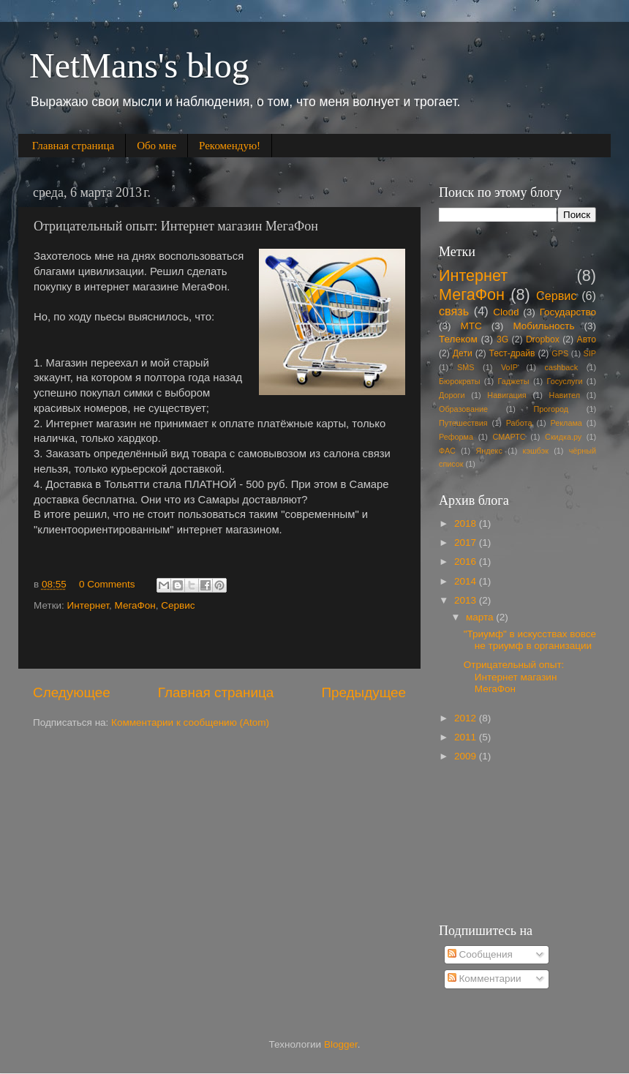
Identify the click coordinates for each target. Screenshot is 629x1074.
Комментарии (484, 978)
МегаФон (135, 605)
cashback (562, 367)
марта (481, 617)
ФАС (447, 450)
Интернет (88, 605)
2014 (466, 581)
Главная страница (73, 145)
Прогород (551, 409)
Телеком (458, 339)
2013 (466, 600)
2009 (466, 756)
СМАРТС (509, 436)
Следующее (71, 692)
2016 (466, 561)
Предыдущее (363, 692)
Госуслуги (565, 381)
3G (502, 339)
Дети (462, 353)
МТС (471, 325)
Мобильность (543, 325)
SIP (590, 353)
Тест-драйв (512, 353)
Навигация (506, 395)
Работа (519, 422)
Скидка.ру (563, 436)
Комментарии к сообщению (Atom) (190, 722)
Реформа (456, 436)
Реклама (566, 422)
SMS (465, 367)
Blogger (341, 1044)
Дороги (451, 395)
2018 (466, 523)
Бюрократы (459, 381)
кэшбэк (536, 450)
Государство (568, 312)
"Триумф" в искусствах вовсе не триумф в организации (530, 639)
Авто (586, 339)
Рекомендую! (229, 145)
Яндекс (489, 450)
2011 (466, 737)
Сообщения (480, 954)
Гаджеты (513, 381)
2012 (466, 718)
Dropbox (543, 339)
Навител (564, 395)
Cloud (506, 312)
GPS (559, 353)
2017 (466, 542)
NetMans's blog (139, 65)
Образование (463, 409)
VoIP (509, 367)
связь (454, 311)
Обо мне (156, 145)
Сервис (178, 605)
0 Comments (107, 584)
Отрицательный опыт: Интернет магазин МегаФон (514, 676)
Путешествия (463, 422)
